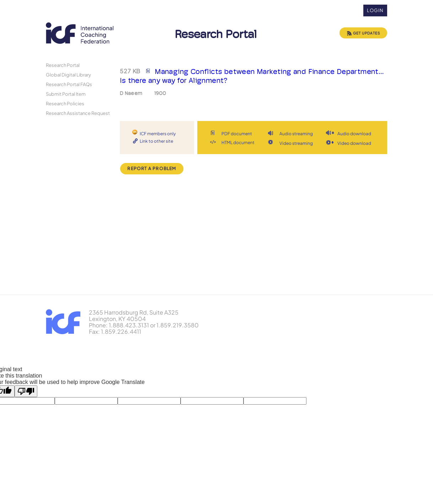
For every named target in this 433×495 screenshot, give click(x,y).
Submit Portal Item (66, 94)
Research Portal (63, 65)
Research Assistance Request (78, 113)
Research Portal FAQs (69, 84)
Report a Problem (151, 168)
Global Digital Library (68, 75)
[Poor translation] (26, 391)
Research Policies (65, 103)
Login (375, 10)
